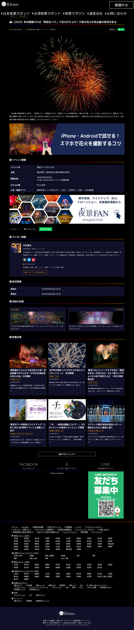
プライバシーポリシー (94, 527)
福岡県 (110, 546)
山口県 (58, 546)
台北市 (16, 564)
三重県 (47, 544)
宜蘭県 (58, 567)
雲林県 (16, 576)
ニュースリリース (70, 532)
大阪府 (58, 544)
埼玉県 (37, 541)
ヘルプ (79, 527)
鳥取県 (16, 546)
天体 (67, 587)
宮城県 (47, 538)
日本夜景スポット (16, 13)
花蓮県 (68, 567)
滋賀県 (89, 544)
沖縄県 (79, 549)
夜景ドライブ (40, 595)
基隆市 (47, 564)
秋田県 (58, 538)
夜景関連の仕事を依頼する (23, 532)
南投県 (37, 567)
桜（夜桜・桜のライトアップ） (97, 585)
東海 (93, 555)
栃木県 (99, 538)
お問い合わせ (117, 13)
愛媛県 (89, 546)
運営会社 (96, 13)
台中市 (79, 564)
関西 (15, 558)
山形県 (68, 538)
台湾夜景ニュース (19, 589)
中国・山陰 (33, 558)
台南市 (89, 564)
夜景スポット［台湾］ (22, 562)
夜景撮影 (62, 585)
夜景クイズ (72, 585)
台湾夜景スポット (47, 13)
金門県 (89, 567)
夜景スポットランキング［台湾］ (26, 571)
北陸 (78, 555)
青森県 (26, 538)
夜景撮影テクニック (42, 601)
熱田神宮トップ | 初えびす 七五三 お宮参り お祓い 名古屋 (65, 190)
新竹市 (58, 564)
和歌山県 (111, 544)
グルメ (81, 587)
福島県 (79, 538)
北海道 (16, 538)
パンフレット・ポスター (85, 530)
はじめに (25, 527)
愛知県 (16, 544)
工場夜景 (29, 585)
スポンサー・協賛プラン (22, 530)
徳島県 (68, 546)
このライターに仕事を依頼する (35, 272)
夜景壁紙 (29, 601)
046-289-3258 (65, 621)
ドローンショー (57, 587)
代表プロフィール (54, 527)
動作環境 (84, 532)
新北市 (26, 564)
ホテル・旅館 (91, 587)
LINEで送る (45, 229)
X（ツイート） (30, 229)
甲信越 (63, 555)
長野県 (79, 541)
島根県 (26, 546)
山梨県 (68, 541)
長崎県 (26, 549)
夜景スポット (18, 585)
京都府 (68, 544)
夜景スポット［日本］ (22, 536)
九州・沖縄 (64, 558)
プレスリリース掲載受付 (45, 530)
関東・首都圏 (49, 555)
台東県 (16, 567)
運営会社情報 (38, 527)
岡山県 (37, 546)
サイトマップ (97, 532)
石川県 (99, 541)
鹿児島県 (69, 549)
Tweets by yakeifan (57, 473)
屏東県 (110, 564)
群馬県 (110, 538)
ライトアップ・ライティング (38, 587)
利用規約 (69, 527)
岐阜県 (26, 544)
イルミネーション (19, 587)
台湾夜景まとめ (34, 589)
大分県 (47, 549)
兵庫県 (79, 544)
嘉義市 (26, 579)
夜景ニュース (40, 585)
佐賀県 (16, 549)
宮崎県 (58, 549)
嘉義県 (26, 576)
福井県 (110, 541)
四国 (46, 558)
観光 (73, 587)
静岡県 (37, 544)
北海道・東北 (18, 555)
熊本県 (37, 549)
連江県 (99, 567)
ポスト (112, 29)
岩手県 (37, 538)
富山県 (89, 541)
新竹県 (68, 564)
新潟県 (58, 541)
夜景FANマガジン (20, 583)
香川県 (79, 546)
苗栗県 (47, 567)
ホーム (15, 527)
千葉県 (47, 541)
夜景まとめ (52, 585)
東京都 (16, 541)
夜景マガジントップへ (67, 454)
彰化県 (26, 567)
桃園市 (37, 564)
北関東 (31, 555)
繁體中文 (121, 5)
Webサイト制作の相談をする (48, 532)
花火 (81, 585)
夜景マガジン (75, 13)
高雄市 (99, 564)
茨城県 (89, 538)
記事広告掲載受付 (65, 530)
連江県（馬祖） (102, 576)
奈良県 (99, 544)
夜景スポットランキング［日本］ (26, 553)
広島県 (47, 546)
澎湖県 (79, 567)
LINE (121, 29)
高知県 (99, 546)
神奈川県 (27, 541)
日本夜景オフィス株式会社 (61, 623)
